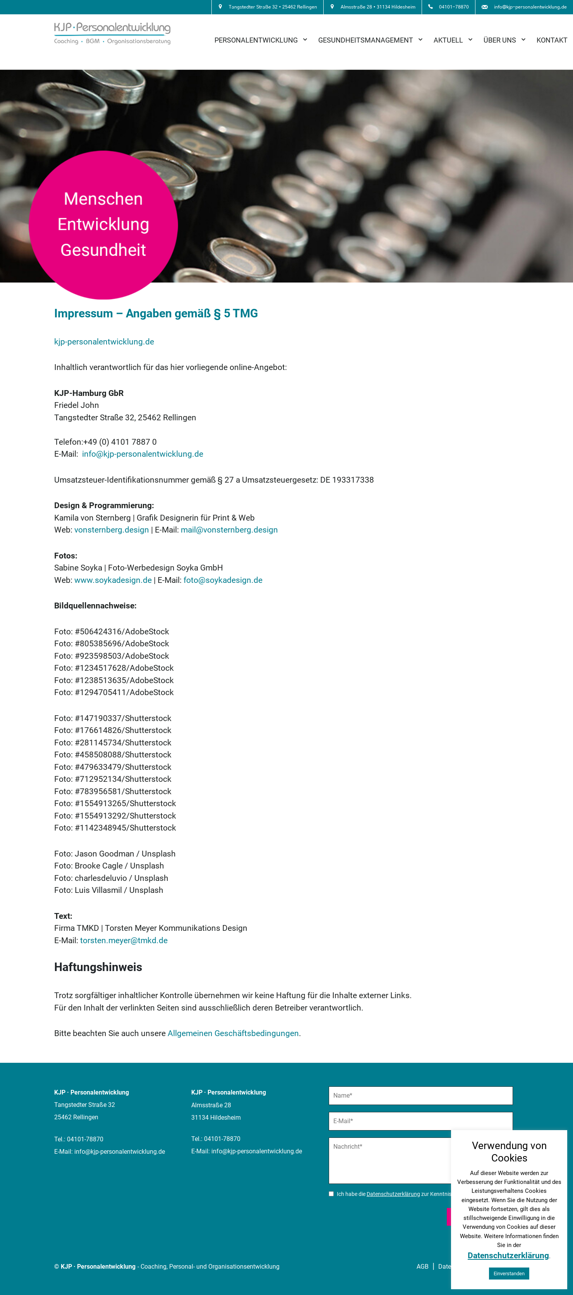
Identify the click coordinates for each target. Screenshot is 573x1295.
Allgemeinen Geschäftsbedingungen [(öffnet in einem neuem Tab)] (233, 1033)
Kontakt (552, 40)
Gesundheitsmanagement (365, 40)
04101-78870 (85, 1139)
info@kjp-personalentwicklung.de (142, 454)
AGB (423, 1266)
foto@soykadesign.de (223, 580)
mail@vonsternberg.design (229, 529)
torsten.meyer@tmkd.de (124, 940)
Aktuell (448, 40)
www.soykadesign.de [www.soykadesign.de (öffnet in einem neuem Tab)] (113, 580)
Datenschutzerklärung (393, 1194)
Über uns (500, 40)
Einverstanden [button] (509, 1273)
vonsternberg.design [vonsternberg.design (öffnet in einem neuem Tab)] (111, 529)
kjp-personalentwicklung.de (104, 341)
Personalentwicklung (256, 40)
